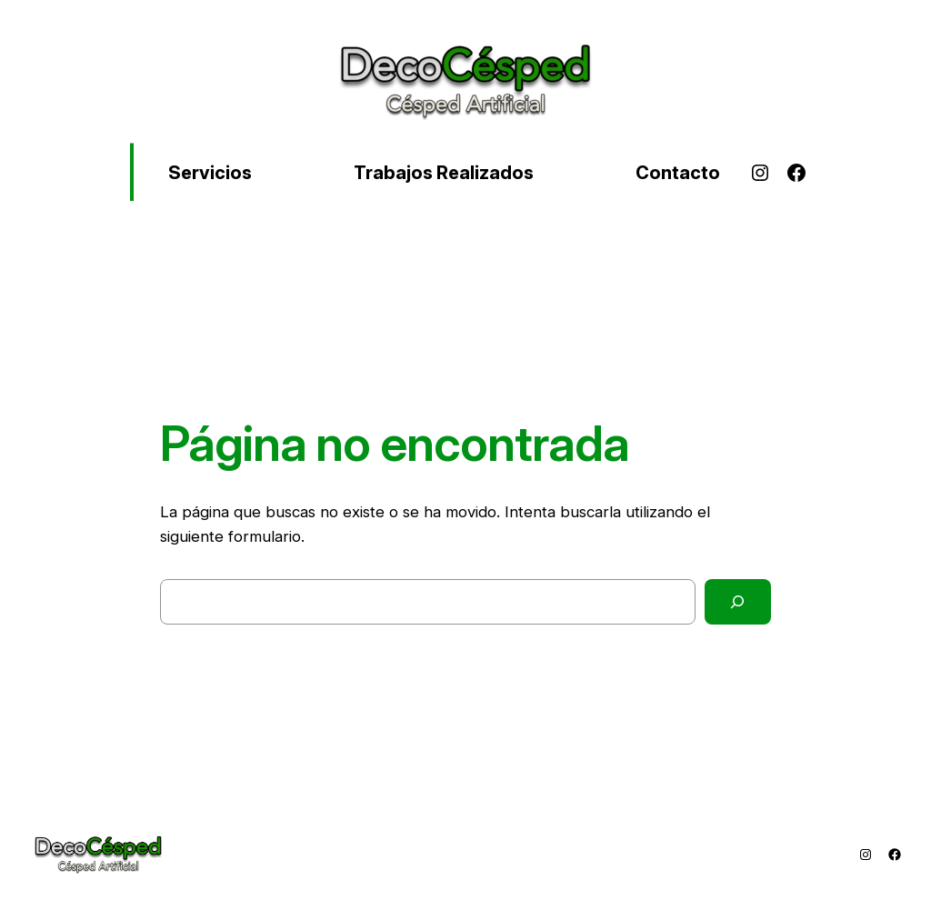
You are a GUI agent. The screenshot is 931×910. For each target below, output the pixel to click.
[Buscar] (738, 602)
